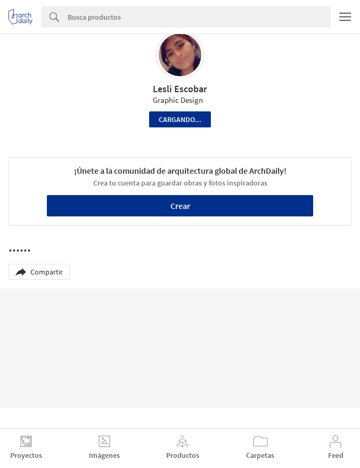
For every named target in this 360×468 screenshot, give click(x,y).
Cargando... (180, 119)
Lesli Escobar (180, 89)
